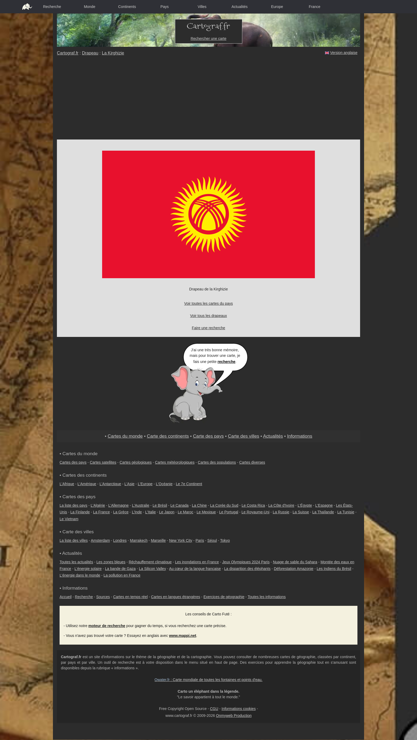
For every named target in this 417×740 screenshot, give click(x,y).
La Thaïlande (323, 512)
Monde (89, 7)
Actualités (239, 7)
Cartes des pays (73, 462)
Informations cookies (239, 709)
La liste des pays (73, 505)
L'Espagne (324, 505)
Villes (202, 7)
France (314, 7)
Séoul (212, 540)
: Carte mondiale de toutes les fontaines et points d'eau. (208, 680)
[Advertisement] (208, 99)
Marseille (158, 540)
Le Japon (166, 512)
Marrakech (139, 540)
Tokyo (225, 540)
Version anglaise (343, 52)
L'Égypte (305, 505)
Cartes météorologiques (175, 462)
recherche (226, 362)
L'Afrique (67, 484)
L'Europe (145, 484)
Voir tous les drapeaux (208, 316)
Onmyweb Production (234, 715)
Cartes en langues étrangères (175, 597)
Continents (127, 7)
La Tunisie (345, 512)
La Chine (199, 505)
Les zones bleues (111, 562)
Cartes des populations (217, 462)
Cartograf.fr (67, 53)
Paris (199, 540)
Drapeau (90, 53)
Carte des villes (243, 436)
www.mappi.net (182, 635)
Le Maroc (185, 512)
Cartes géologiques (136, 462)
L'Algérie (98, 505)
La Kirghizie (113, 53)
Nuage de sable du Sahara (295, 562)
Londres (120, 540)
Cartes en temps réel (130, 597)
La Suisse (301, 512)
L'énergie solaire (88, 568)
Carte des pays (208, 436)
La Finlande (80, 512)
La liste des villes (74, 540)
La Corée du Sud (224, 505)
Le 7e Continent (189, 484)
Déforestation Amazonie (294, 568)
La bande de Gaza (120, 568)
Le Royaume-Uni (255, 512)
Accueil (66, 597)
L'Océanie (164, 484)
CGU (214, 709)
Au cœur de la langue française (195, 568)
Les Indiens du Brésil (334, 568)
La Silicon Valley (152, 568)
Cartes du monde (125, 436)
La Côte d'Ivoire (281, 505)
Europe (277, 7)
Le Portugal (228, 512)
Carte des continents (168, 436)
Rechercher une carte (209, 38)
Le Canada (179, 505)
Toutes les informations (267, 597)
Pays (164, 7)
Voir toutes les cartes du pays (208, 303)
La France (101, 512)
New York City (180, 540)
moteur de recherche (106, 626)
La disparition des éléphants (247, 568)
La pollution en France (121, 575)
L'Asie (129, 484)
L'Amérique (86, 484)
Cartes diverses (252, 462)
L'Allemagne (118, 505)
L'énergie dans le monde (80, 575)
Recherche (52, 7)
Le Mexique (206, 512)
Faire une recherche (208, 328)
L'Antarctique (110, 484)
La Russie (281, 512)
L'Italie (150, 512)
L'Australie (140, 505)
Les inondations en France (197, 562)
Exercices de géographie (223, 597)
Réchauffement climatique (150, 562)
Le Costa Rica (253, 505)
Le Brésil (160, 505)
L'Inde (137, 512)
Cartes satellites (103, 462)
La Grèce (121, 512)
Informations (299, 436)
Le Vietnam (69, 519)
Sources (103, 597)
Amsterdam (100, 540)
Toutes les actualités (76, 562)
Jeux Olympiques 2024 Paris (245, 562)
